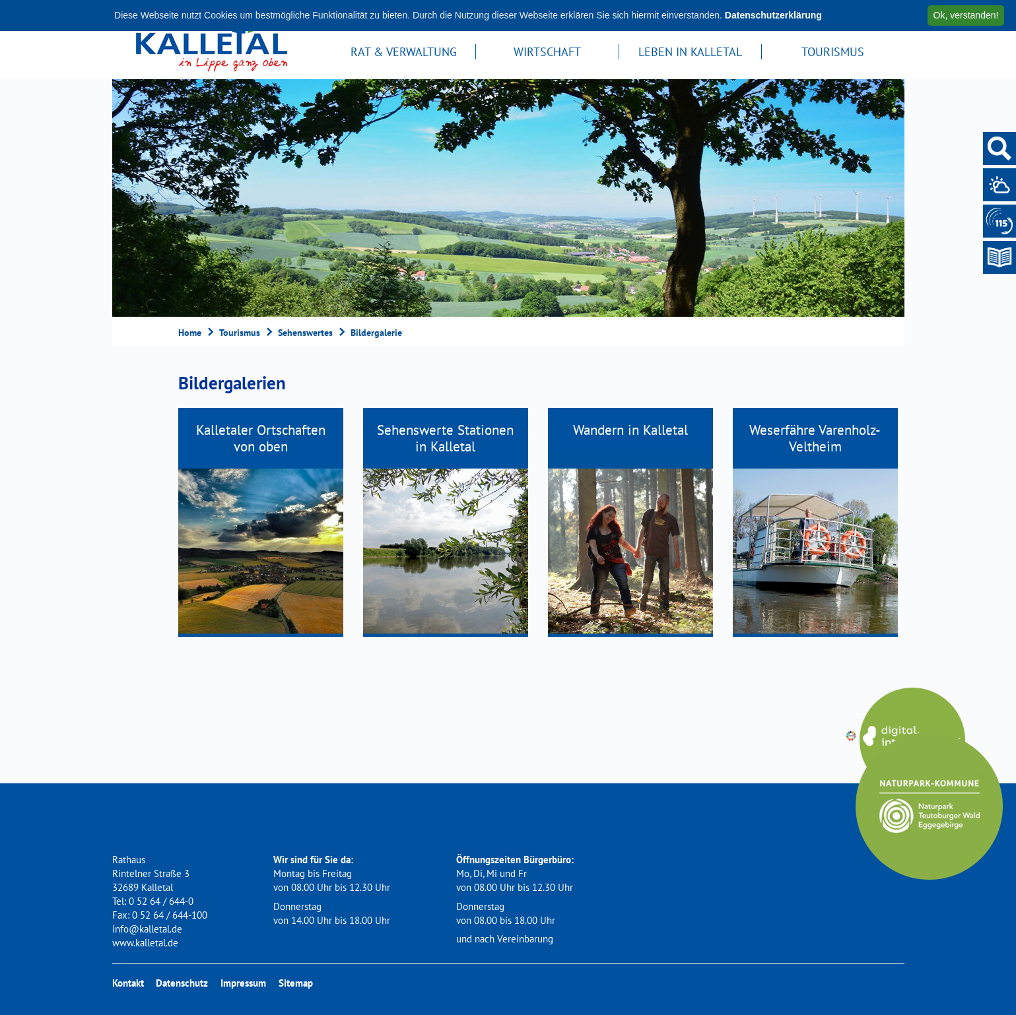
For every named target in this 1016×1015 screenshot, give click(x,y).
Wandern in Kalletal (630, 430)
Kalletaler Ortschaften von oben (260, 438)
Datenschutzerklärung (773, 15)
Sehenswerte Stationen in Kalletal (445, 438)
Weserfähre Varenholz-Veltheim (815, 438)
